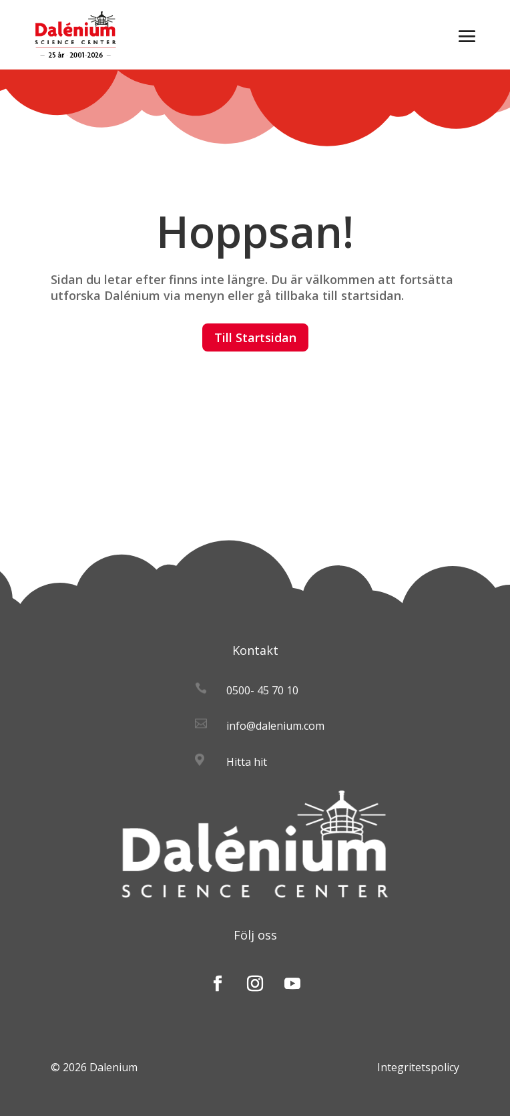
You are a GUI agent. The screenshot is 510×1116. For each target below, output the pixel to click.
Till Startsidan (255, 337)
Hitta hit (246, 761)
